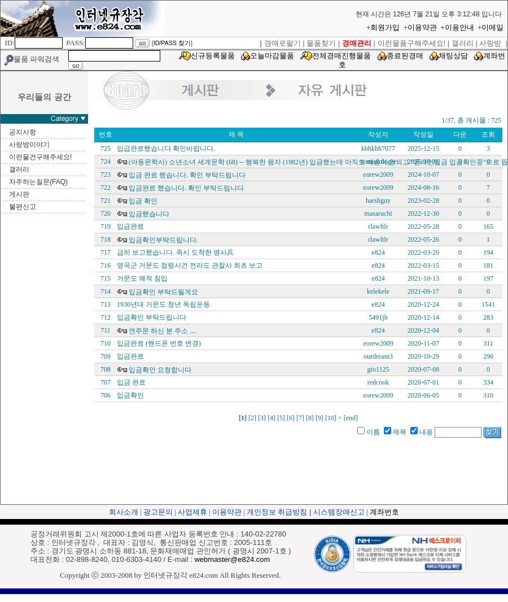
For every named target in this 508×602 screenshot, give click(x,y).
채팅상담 (453, 55)
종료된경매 (405, 55)
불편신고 (22, 207)
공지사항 (22, 132)
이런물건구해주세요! (40, 157)
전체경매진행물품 (341, 55)
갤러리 (19, 169)
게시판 (19, 194)
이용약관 (422, 27)
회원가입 (385, 27)
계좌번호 (384, 512)
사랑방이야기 (29, 145)
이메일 (492, 27)
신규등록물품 (213, 55)
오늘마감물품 (272, 55)
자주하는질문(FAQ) (38, 182)
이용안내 (459, 27)
